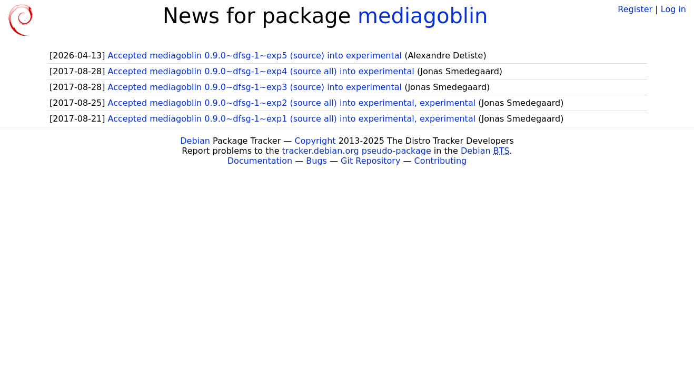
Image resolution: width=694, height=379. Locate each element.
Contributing (440, 161)
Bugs (316, 161)
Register (635, 9)
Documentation (259, 161)
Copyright (314, 141)
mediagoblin (423, 16)
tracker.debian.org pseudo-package (356, 151)
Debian (195, 141)
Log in (673, 9)
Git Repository (370, 161)
